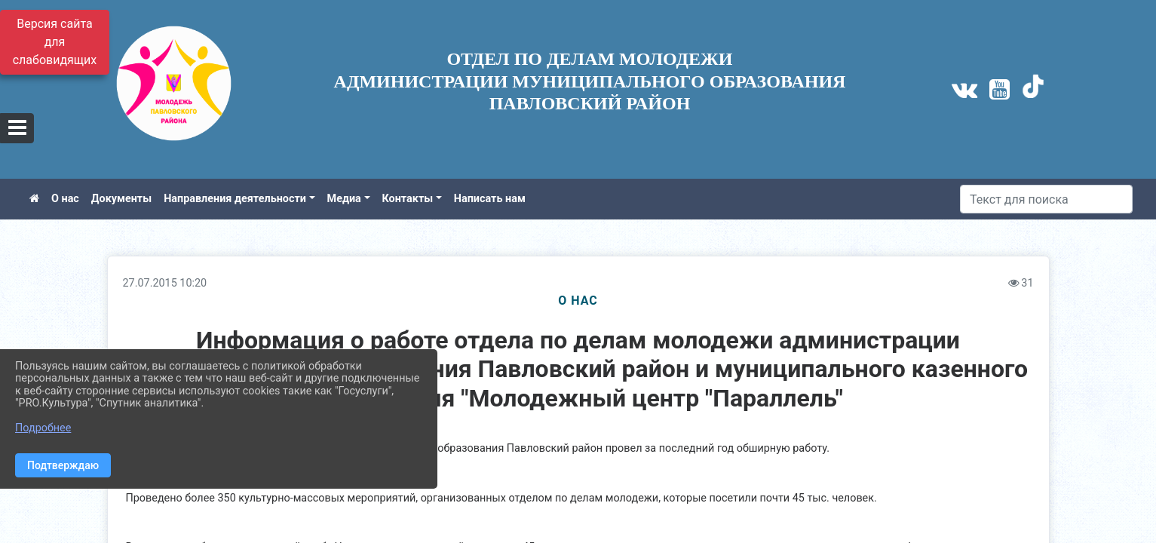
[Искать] (1046, 199)
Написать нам (490, 198)
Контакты (408, 198)
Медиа (344, 198)
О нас (65, 198)
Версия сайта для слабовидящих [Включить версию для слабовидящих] (55, 42)
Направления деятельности (235, 198)
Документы (121, 198)
